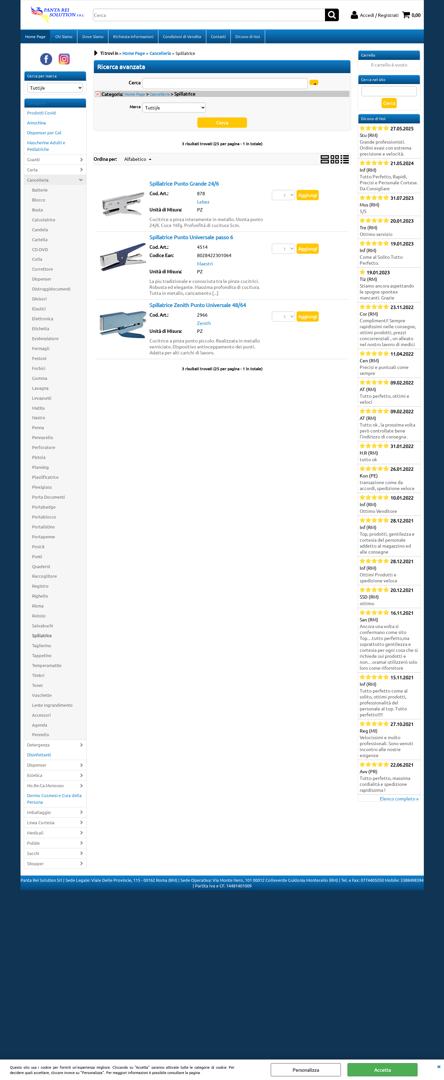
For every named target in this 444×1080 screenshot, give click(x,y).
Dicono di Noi (247, 37)
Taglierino (41, 647)
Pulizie (33, 845)
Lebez (203, 203)
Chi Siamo (63, 37)
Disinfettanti (39, 757)
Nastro (38, 420)
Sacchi (33, 855)
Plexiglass (42, 489)
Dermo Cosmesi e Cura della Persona (54, 800)
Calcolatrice (43, 221)
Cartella (40, 241)
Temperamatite (46, 667)
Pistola (39, 459)
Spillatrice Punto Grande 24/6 (184, 185)
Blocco (38, 201)
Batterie (40, 192)
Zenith (204, 325)
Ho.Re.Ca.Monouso (45, 787)
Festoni (39, 360)
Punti (37, 558)
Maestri (205, 265)
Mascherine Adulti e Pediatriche (46, 148)
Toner (37, 687)
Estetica (34, 777)
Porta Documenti (48, 499)
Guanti (33, 161)
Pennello (40, 737)
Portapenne (43, 538)
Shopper (35, 865)
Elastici (39, 310)
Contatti (217, 37)
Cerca (135, 84)
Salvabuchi (42, 627)
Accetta (382, 1070)
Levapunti (41, 400)
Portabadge (44, 509)
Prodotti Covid (41, 115)
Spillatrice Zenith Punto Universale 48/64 (197, 306)
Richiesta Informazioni (133, 37)
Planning (40, 469)
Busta (37, 211)
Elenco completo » (399, 800)
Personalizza (306, 1070)
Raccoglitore (44, 578)
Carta (32, 171)
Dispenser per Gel (44, 134)
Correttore (42, 271)
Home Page (35, 37)
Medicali (35, 834)
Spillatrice (42, 637)
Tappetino (42, 657)
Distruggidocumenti (51, 290)
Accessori (41, 717)
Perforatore (43, 449)
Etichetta (40, 330)
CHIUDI (439, 1066)
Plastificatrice (45, 479)
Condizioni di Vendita (182, 37)
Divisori (39, 300)
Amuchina (36, 125)
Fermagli (40, 350)
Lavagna (40, 390)
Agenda (39, 727)
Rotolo (39, 617)
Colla (37, 261)
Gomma (39, 380)
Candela (40, 231)
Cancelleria (38, 182)
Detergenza (38, 747)
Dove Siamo (92, 37)
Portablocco (44, 518)
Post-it (38, 548)
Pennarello (42, 439)
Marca (135, 108)
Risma (38, 607)
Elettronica (42, 320)
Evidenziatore (45, 340)
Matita (38, 410)
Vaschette (42, 697)
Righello (40, 598)
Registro (40, 588)
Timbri (38, 677)
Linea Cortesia (41, 824)
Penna (38, 429)
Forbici (38, 370)
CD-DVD (40, 251)
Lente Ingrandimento (52, 707)
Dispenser (41, 281)
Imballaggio (39, 814)
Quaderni (41, 568)
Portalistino (43, 528)
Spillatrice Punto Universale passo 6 (191, 239)
